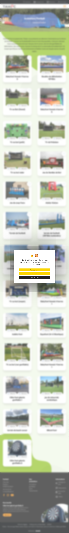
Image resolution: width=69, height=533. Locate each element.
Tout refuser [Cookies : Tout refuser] (34, 274)
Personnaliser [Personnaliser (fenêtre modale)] (34, 277)
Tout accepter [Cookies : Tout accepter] (34, 270)
